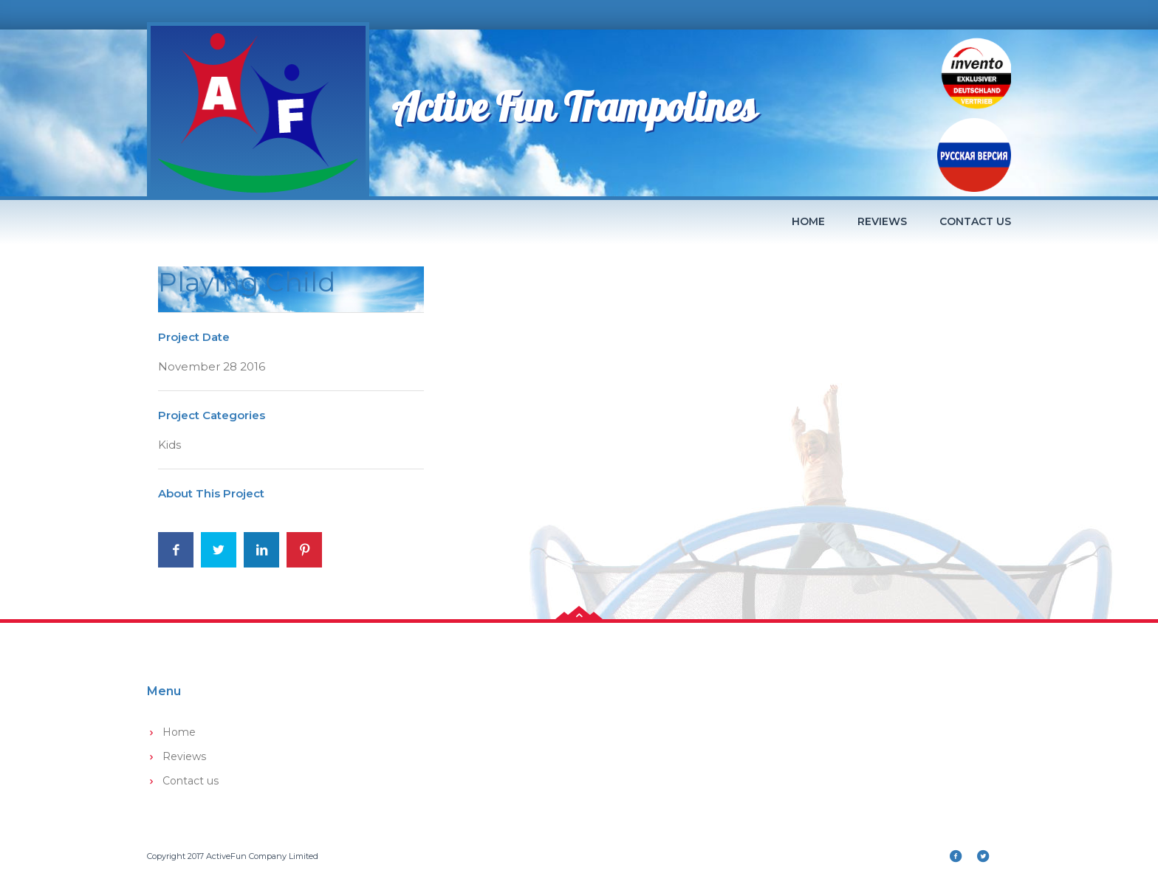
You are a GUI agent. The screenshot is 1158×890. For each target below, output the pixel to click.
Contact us (975, 221)
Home (808, 221)
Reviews (882, 221)
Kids (169, 445)
